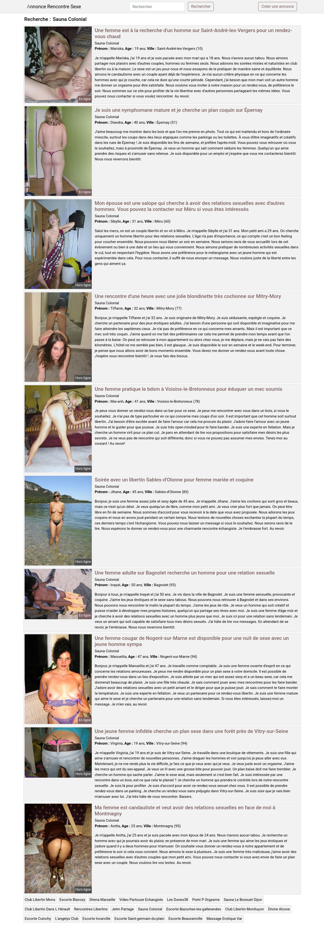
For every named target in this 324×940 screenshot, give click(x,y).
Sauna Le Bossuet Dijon (243, 899)
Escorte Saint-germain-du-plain (139, 918)
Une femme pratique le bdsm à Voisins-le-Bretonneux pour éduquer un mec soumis (188, 389)
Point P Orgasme (206, 899)
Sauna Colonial (150, 909)
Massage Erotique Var (224, 918)
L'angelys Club (66, 918)
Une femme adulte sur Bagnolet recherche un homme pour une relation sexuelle (185, 573)
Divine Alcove (279, 909)
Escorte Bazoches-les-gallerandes (193, 909)
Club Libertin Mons (40, 899)
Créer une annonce (277, 6)
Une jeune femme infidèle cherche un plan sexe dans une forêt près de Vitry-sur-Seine (191, 731)
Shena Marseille (102, 899)
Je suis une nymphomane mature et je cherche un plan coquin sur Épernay (178, 110)
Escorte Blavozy (72, 899)
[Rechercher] (157, 6)
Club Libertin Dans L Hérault (47, 909)
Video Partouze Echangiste (141, 899)
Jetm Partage (123, 909)
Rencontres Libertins (91, 909)
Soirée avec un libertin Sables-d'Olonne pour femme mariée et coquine (174, 480)
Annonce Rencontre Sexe (54, 6)
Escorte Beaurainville (185, 918)
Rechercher (201, 6)
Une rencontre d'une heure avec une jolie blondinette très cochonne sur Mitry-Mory (188, 296)
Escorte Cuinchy (38, 918)
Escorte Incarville (96, 918)
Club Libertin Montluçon (244, 909)
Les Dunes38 (177, 899)
